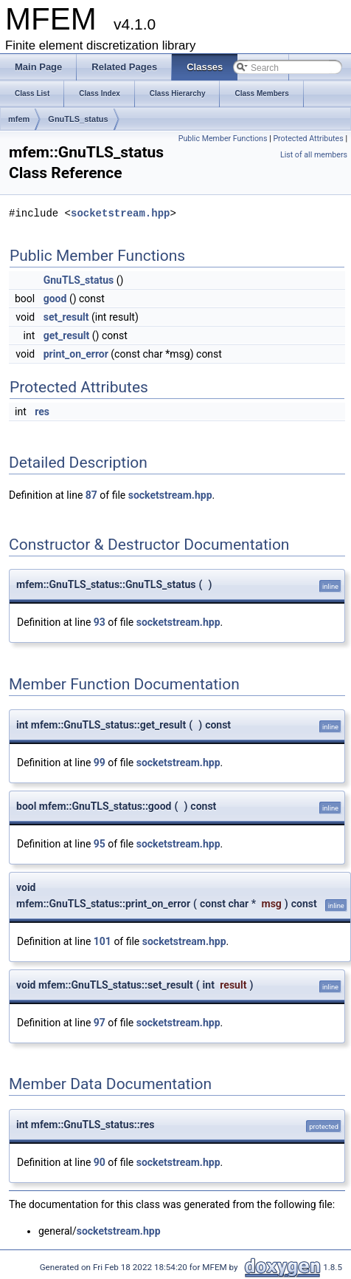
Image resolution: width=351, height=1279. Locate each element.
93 (99, 622)
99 (99, 762)
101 (102, 941)
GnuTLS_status (78, 119)
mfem (18, 119)
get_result (67, 335)
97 (99, 1023)
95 (99, 844)
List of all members (313, 155)
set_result (66, 317)
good (55, 298)
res (42, 411)
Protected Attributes (308, 138)
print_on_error (76, 354)
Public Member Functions (223, 138)
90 (99, 1162)
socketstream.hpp (120, 213)
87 (91, 495)
